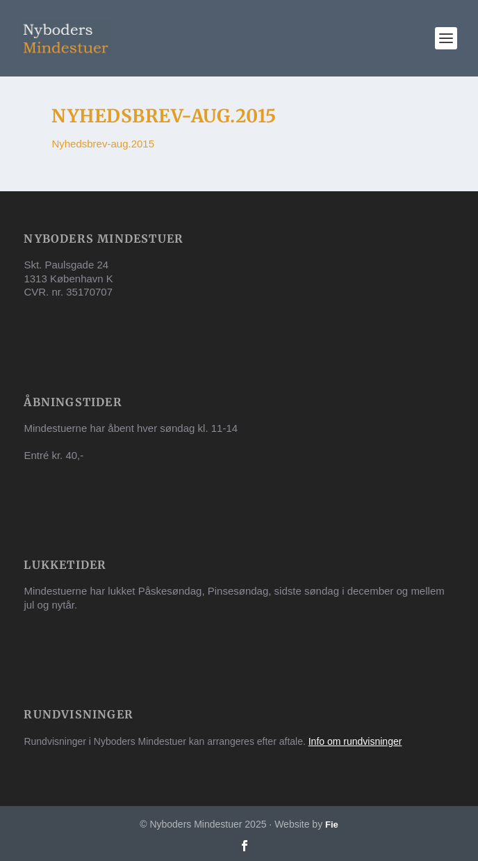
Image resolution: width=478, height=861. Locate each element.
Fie (331, 824)
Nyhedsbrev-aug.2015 (102, 144)
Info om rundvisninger (355, 741)
